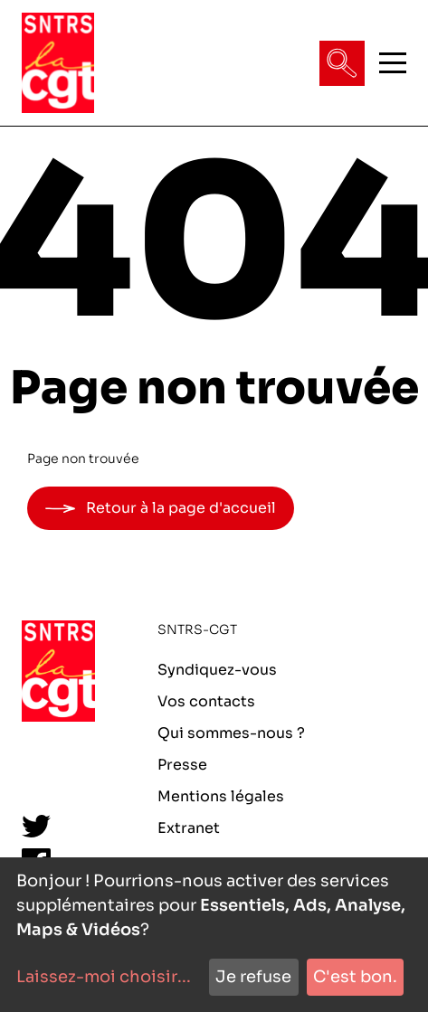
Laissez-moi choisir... (103, 977)
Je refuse (253, 977)
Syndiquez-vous (217, 669)
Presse (182, 764)
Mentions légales (220, 796)
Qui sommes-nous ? (231, 733)
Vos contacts (206, 701)
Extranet (188, 827)
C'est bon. (355, 977)
